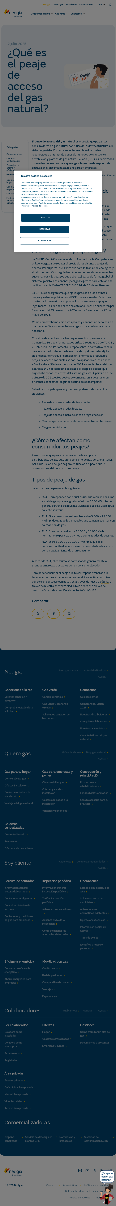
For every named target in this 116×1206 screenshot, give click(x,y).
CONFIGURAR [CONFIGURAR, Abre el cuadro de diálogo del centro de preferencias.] (44, 241)
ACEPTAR (45, 218)
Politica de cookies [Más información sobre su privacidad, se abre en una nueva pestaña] (40, 206)
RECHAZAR (44, 229)
